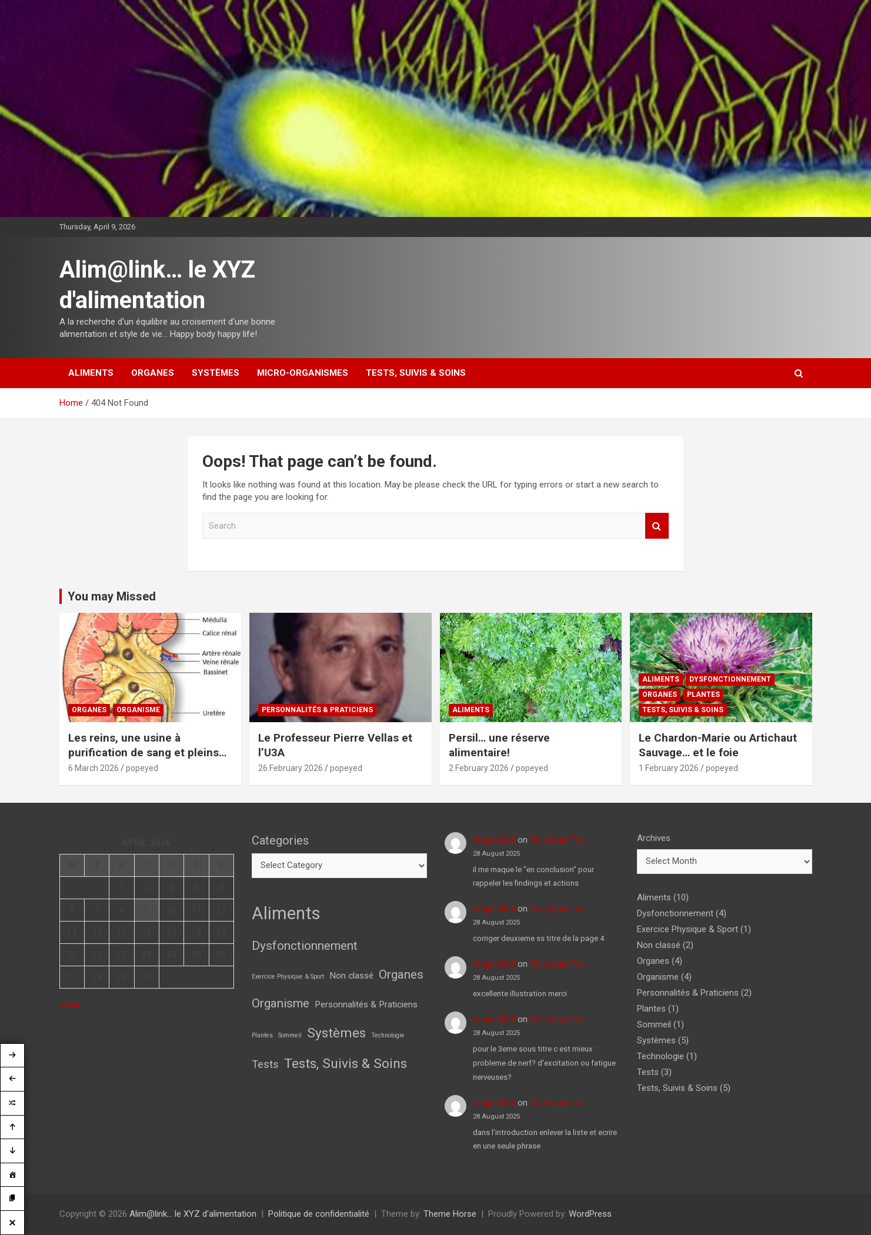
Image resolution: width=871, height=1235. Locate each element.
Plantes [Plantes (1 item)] (262, 1035)
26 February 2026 (290, 768)
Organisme (138, 710)
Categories (280, 840)
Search (657, 526)
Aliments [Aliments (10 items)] (286, 913)
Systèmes (215, 373)
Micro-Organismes (302, 373)
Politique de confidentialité (318, 1214)
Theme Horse (449, 1214)
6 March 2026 (93, 768)
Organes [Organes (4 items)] (401, 974)
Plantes (703, 694)
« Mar (70, 1005)
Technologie (660, 1056)
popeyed (142, 768)
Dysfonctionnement (730, 679)
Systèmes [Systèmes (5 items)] (336, 1033)
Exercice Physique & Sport (687, 929)
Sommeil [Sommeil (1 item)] (290, 1035)
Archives (653, 838)
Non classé (658, 945)
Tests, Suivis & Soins (416, 373)
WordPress (590, 1214)
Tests (648, 1072)
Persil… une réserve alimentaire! (499, 745)
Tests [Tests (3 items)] (265, 1064)
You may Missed (112, 596)
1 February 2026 (669, 768)
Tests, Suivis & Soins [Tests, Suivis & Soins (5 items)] (345, 1064)
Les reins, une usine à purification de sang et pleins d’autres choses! (143, 752)
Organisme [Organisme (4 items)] (280, 1003)
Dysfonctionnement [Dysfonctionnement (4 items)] (305, 946)
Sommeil (654, 1024)
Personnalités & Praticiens (317, 710)
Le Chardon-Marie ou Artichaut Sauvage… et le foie (718, 745)
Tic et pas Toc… (560, 840)
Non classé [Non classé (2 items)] (351, 975)
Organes (152, 373)
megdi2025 (494, 840)
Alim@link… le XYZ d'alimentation (192, 1214)
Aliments (91, 373)
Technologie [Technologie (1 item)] (388, 1035)
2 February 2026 (479, 768)
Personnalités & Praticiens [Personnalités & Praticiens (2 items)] (366, 1004)
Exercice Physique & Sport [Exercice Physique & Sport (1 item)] (288, 976)
